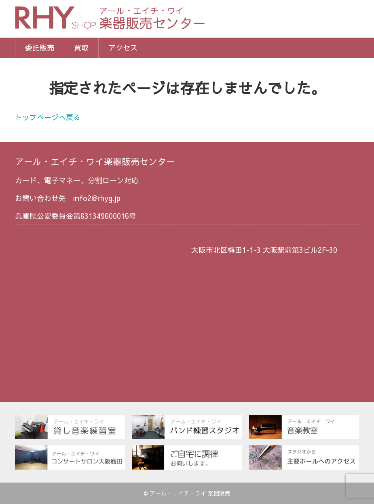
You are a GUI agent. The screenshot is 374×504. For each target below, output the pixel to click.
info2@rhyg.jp (96, 198)
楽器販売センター (152, 19)
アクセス (122, 47)
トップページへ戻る (47, 117)
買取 (81, 47)
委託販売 (39, 47)
